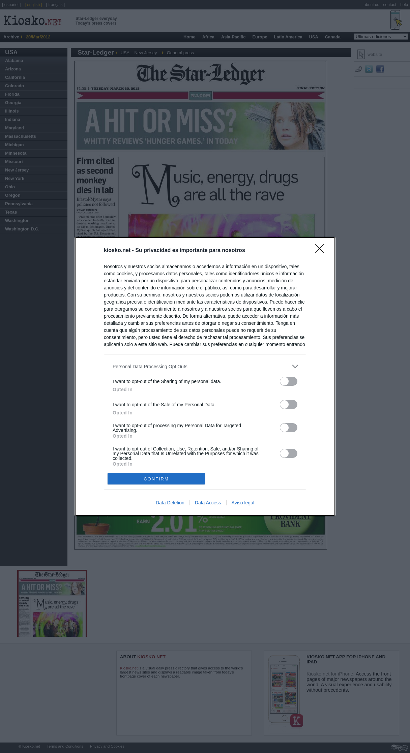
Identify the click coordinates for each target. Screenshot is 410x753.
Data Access (208, 502)
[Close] (321, 250)
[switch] (288, 381)
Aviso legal (243, 502)
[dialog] (205, 376)
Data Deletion (170, 502)
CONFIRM (156, 478)
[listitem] (205, 366)
